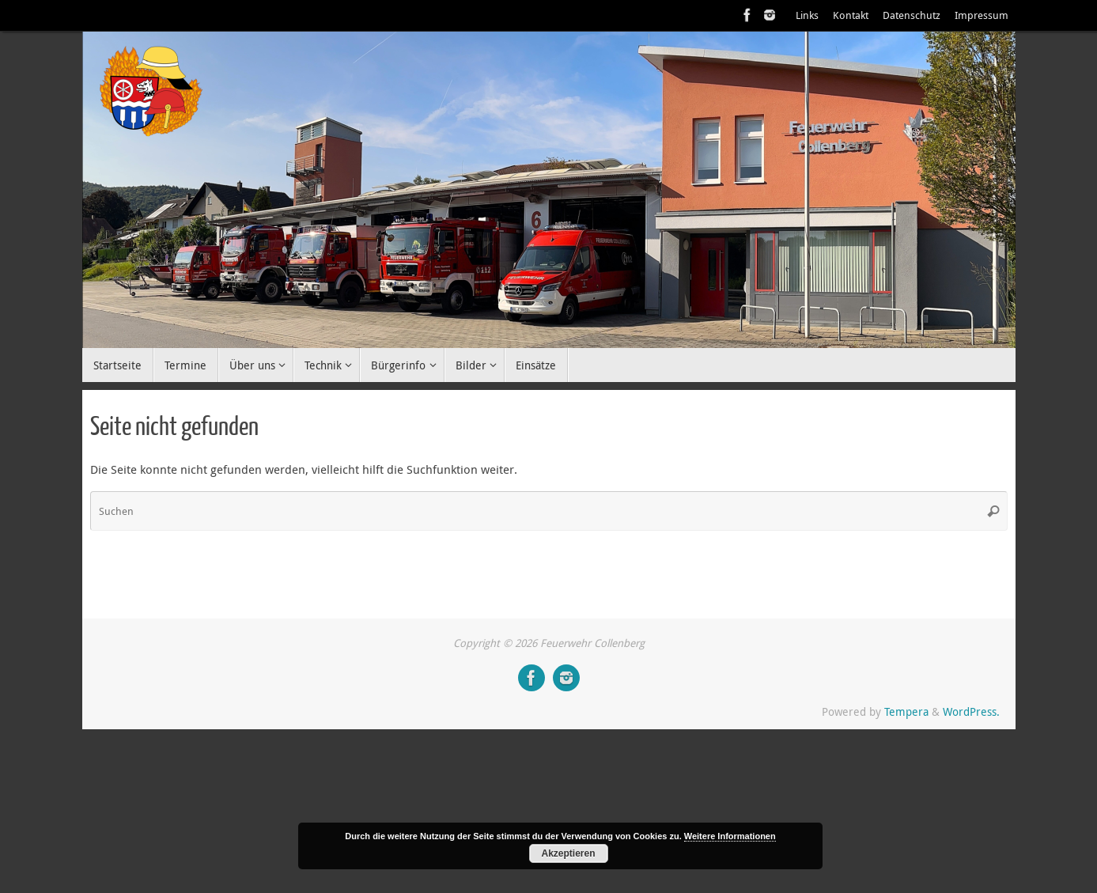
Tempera (906, 712)
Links (807, 15)
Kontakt (850, 15)
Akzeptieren (568, 853)
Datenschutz (911, 15)
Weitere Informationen (730, 836)
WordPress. (971, 712)
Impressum (981, 15)
